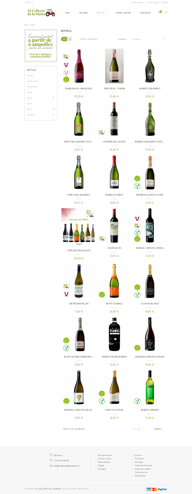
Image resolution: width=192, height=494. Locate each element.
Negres (29, 98)
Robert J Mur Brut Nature (150, 141)
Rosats (29, 103)
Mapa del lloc (140, 476)
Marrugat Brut (114, 194)
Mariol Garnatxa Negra (150, 247)
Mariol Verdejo (150, 409)
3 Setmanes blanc (79, 303)
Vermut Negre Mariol (114, 356)
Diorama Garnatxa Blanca (79, 409)
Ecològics (30, 75)
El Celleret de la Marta (48, 489)
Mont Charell (114, 303)
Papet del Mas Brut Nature (79, 141)
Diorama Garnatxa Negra (149, 356)
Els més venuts (104, 459)
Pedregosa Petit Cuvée (149, 194)
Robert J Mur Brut (150, 88)
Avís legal (139, 462)
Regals (29, 92)
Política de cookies (143, 469)
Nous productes (105, 455)
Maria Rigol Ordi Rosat (78, 88)
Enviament (139, 459)
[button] (159, 13)
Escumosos (31, 115)
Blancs (29, 109)
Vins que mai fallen (78, 250)
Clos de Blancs (150, 303)
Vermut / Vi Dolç (32, 81)
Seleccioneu (149, 39)
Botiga (31, 70)
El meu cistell (152, 2)
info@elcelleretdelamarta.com (66, 466)
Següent (158, 429)
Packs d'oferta (104, 462)
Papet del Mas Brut (79, 194)
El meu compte (137, 2)
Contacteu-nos (141, 472)
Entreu (165, 2)
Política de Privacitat (143, 465)
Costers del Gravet (114, 141)
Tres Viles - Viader (114, 88)
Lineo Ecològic (114, 409)
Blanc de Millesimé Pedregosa (79, 356)
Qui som (138, 455)
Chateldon (114, 247)
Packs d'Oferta (32, 87)
